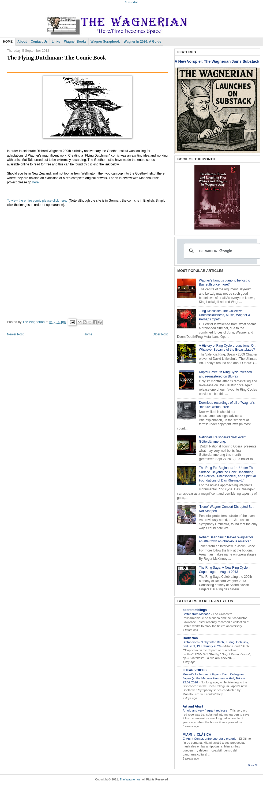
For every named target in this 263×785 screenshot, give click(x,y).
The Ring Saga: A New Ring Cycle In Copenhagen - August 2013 (225, 570)
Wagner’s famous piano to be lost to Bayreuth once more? (224, 283)
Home (88, 334)
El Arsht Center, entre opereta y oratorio (210, 738)
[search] (221, 251)
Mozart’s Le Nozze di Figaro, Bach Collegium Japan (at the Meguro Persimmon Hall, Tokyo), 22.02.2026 (214, 678)
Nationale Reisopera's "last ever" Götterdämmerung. (222, 439)
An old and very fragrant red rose (205, 710)
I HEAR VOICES (194, 670)
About (22, 41)
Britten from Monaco (197, 614)
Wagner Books (75, 41)
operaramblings (195, 610)
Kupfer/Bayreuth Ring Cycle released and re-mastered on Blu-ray (225, 374)
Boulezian (190, 638)
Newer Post (15, 334)
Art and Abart (193, 706)
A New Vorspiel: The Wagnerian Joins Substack (217, 61)
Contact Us (39, 41)
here (35, 182)
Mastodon (131, 2)
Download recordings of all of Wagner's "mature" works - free (227, 405)
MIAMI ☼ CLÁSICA (197, 734)
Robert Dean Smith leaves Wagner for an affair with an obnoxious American (226, 539)
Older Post (160, 334)
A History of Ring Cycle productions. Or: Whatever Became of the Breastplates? (227, 348)
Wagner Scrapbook (105, 41)
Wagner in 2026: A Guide (142, 41)
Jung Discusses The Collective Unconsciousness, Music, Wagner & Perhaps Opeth (224, 315)
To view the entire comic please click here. (38, 200)
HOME (8, 41)
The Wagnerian (130, 779)
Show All (252, 765)
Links (56, 41)
